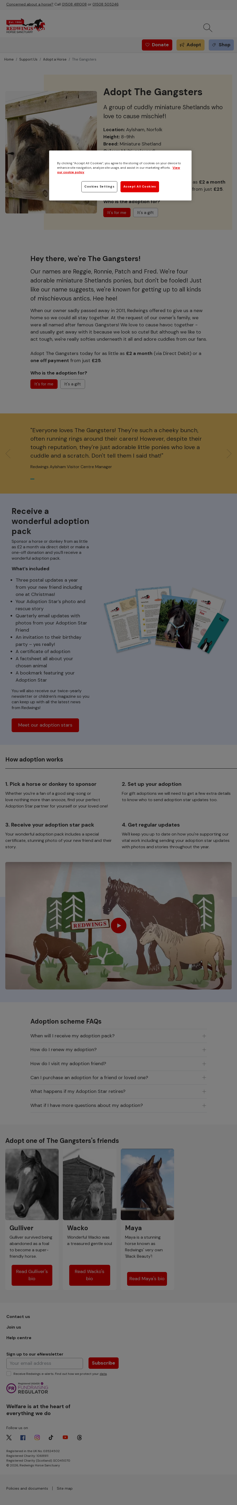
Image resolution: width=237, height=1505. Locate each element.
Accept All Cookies (139, 187)
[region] (120, 175)
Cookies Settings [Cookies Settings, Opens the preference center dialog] (99, 187)
